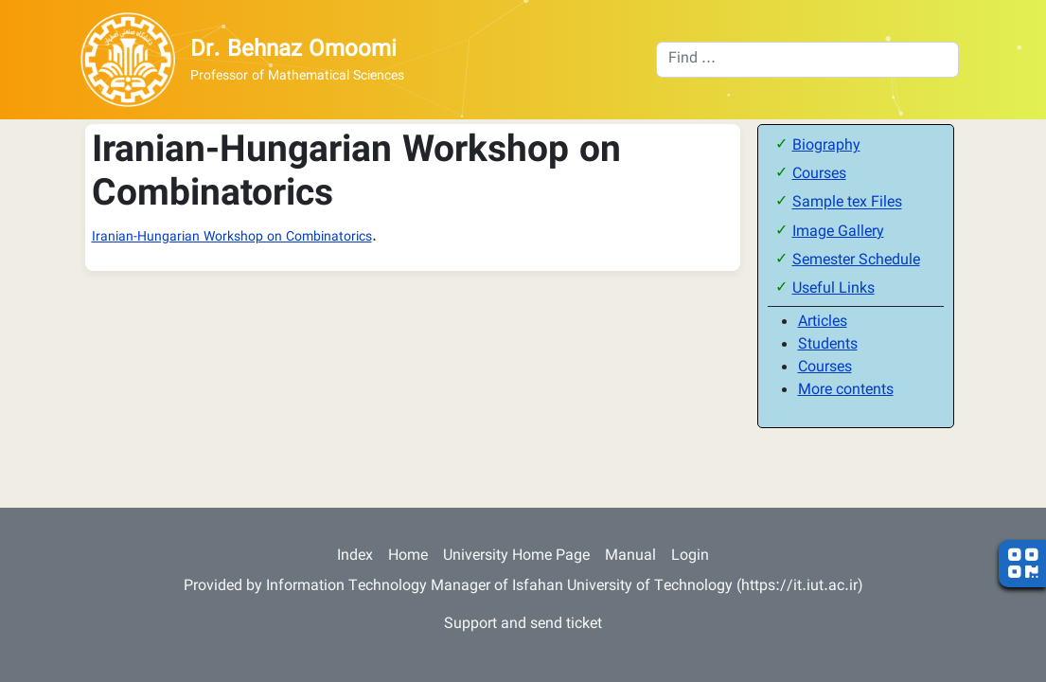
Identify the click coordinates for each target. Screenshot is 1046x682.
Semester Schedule (856, 261)
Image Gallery (838, 232)
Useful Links (833, 289)
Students (828, 345)
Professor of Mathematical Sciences (297, 77)
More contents (846, 391)
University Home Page (516, 556)
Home (408, 556)
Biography (826, 146)
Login (690, 556)
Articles (822, 322)
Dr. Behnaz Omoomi (293, 50)
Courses (819, 175)
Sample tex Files (847, 204)
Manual (630, 556)
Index (355, 556)
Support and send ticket (523, 625)
